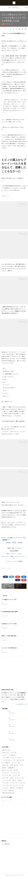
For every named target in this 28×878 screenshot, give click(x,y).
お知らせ (5, 765)
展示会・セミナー (7, 770)
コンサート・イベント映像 (8, 755)
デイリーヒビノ (6, 775)
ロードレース (13, 783)
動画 (12, 788)
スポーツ (5, 778)
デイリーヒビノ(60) (8, 568)
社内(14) (2, 568)
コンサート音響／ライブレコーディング (11, 758)
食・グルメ (5, 773)
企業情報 (8, 542)
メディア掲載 (6, 763)
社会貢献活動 (11, 768)
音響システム (6, 750)
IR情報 (14, 542)
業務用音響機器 (14, 551)
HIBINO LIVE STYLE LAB (8, 793)
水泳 (14, 780)
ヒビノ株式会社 (5, 844)
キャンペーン (15, 763)
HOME (9, 7)
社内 (3, 24)
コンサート (16, 775)
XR (11, 778)
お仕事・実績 (14, 765)
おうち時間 (19, 788)
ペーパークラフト (15, 773)
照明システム (20, 760)
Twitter (11, 790)
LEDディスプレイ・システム (14, 553)
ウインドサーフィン (18, 785)
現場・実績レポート (16, 7)
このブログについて (21, 704)
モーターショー (19, 778)
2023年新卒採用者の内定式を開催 (9, 611)
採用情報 (20, 542)
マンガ (4, 790)
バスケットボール (6, 785)
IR (21, 765)
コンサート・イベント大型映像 (14, 561)
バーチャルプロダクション (8, 760)
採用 (4, 768)
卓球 (19, 780)
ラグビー (22, 783)
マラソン (5, 783)
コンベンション (6, 780)
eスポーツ (5, 788)
